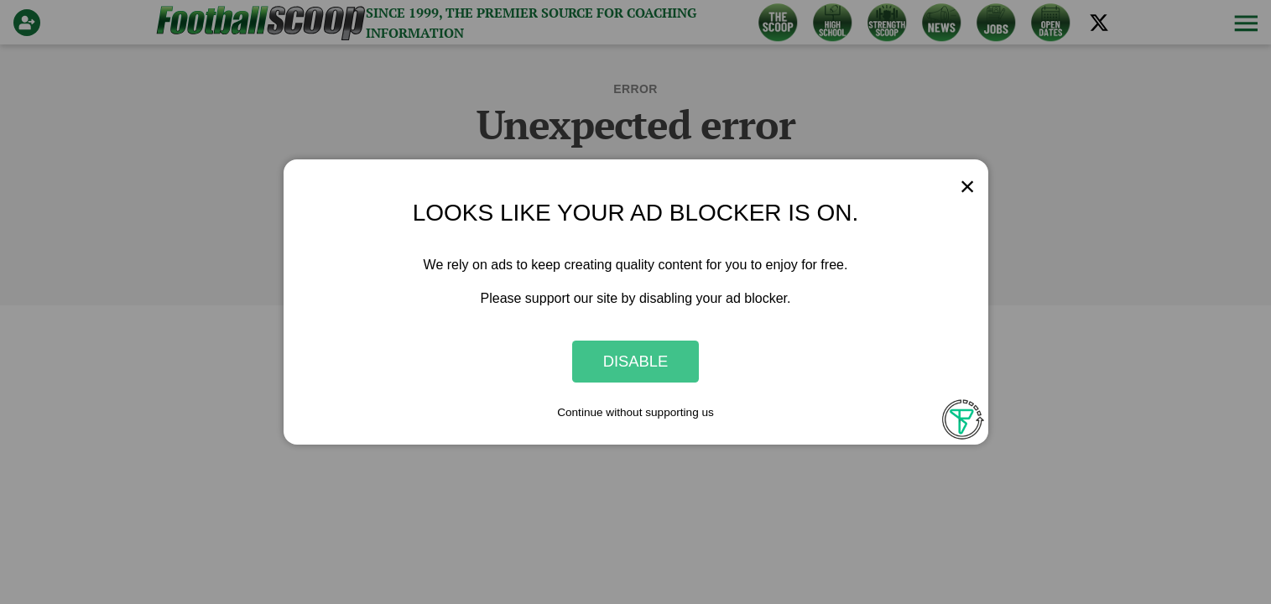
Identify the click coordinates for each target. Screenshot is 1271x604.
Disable (636, 361)
